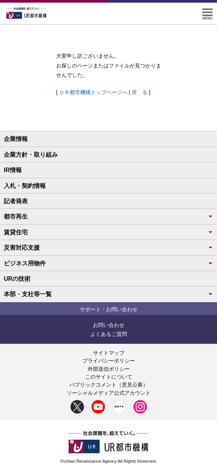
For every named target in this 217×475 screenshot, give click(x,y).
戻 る (139, 92)
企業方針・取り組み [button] (31, 154)
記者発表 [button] (16, 201)
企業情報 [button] (16, 139)
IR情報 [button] (13, 170)
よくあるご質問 (108, 334)
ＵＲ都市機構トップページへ (93, 92)
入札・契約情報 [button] (25, 186)
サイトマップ (108, 353)
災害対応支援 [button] (108, 247)
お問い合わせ (108, 325)
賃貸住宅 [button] (108, 232)
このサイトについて (108, 377)
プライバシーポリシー (108, 361)
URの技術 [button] (17, 279)
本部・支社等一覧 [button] (108, 294)
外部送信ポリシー (109, 369)
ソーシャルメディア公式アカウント (109, 393)
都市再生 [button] (108, 216)
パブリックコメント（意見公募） (108, 385)
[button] (207, 11)
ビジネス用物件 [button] (108, 263)
